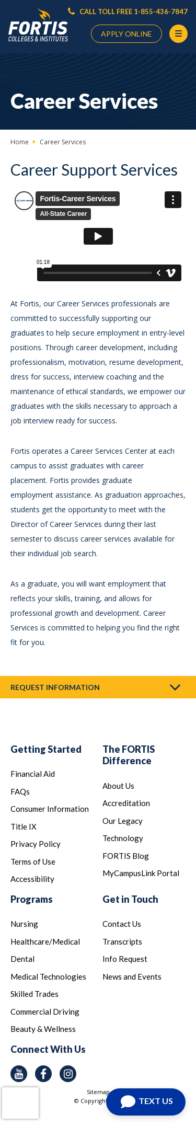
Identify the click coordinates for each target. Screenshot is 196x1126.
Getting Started (46, 749)
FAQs (20, 791)
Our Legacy (122, 820)
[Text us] (146, 1102)
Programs (31, 899)
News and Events (132, 976)
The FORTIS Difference (128, 755)
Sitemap (98, 1092)
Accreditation (126, 803)
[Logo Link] (38, 25)
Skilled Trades (34, 993)
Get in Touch (130, 899)
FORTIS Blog (125, 855)
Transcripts (122, 941)
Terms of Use (32, 861)
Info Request (124, 958)
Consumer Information (49, 808)
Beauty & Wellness (43, 1028)
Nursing (24, 923)
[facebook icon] (43, 1073)
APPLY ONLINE (126, 33)
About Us (118, 785)
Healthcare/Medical (45, 941)
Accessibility (32, 878)
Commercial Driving (44, 1011)
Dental (22, 958)
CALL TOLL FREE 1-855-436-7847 (128, 11)
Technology (122, 838)
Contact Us (121, 923)
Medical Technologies (48, 976)
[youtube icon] (18, 1073)
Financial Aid (32, 773)
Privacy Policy (35, 843)
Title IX (23, 826)
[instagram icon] (68, 1073)
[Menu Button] (178, 34)
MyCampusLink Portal (140, 873)
